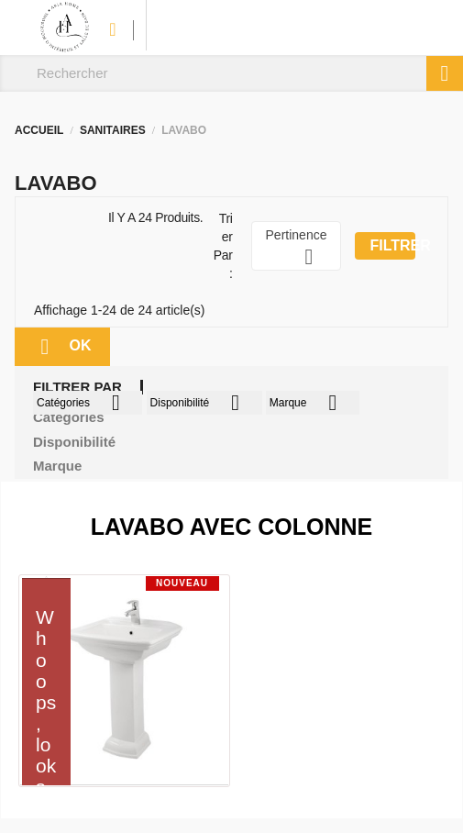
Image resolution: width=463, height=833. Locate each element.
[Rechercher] (231, 73)
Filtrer (392, 245)
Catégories (87, 403)
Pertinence (296, 248)
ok (62, 347)
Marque (313, 403)
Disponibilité (204, 403)
